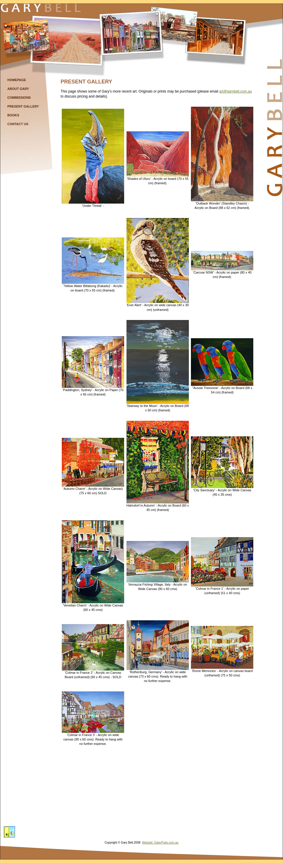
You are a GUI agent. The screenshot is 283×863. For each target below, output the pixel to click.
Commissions (19, 97)
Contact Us (17, 124)
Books (13, 115)
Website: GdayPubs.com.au (160, 842)
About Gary (18, 89)
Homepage (16, 80)
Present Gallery (23, 106)
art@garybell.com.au (235, 91)
